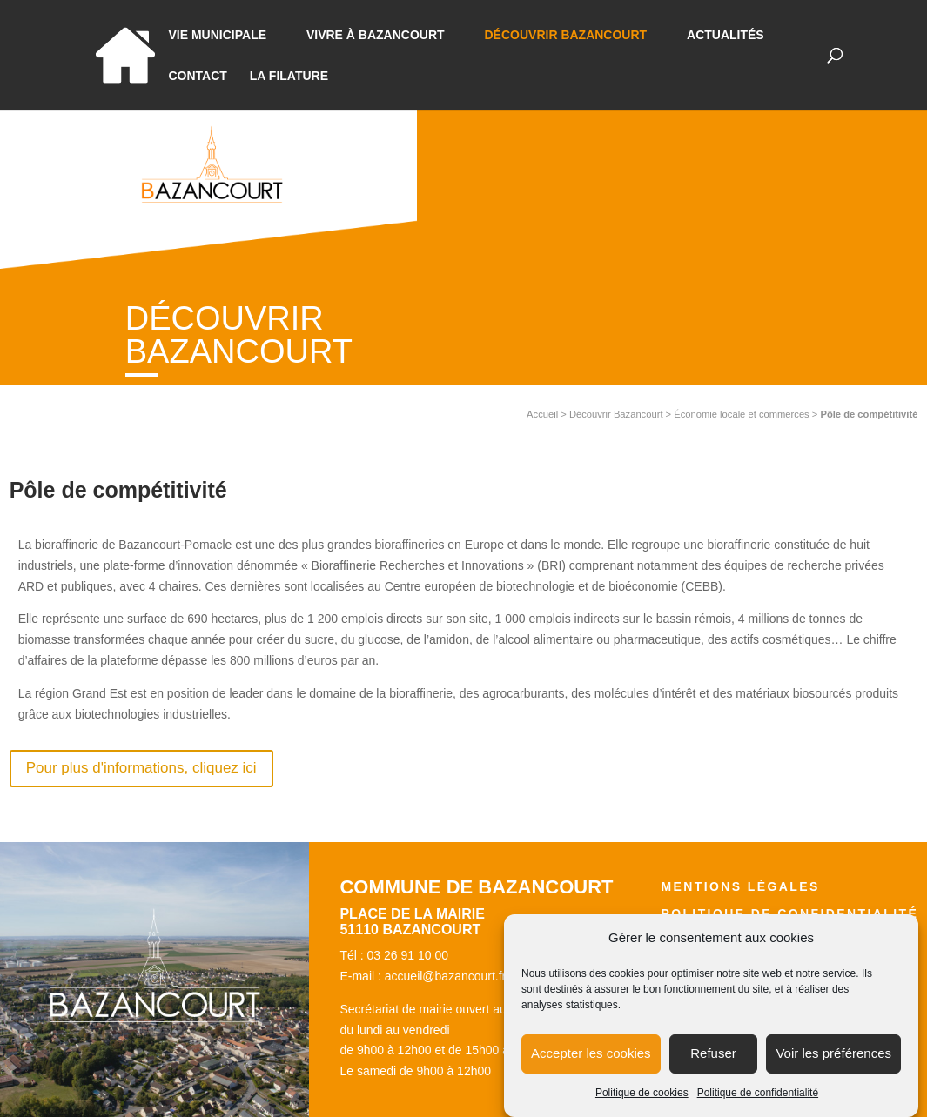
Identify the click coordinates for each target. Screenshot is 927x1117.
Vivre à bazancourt (375, 35)
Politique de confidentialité (757, 1106)
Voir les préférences (833, 1067)
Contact (198, 76)
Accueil (542, 414)
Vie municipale (218, 35)
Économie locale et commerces (741, 414)
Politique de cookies (642, 1106)
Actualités (725, 35)
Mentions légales (740, 886)
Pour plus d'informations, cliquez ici (141, 767)
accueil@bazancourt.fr (446, 976)
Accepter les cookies (591, 1067)
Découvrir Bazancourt (565, 35)
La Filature (289, 76)
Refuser (713, 1067)
